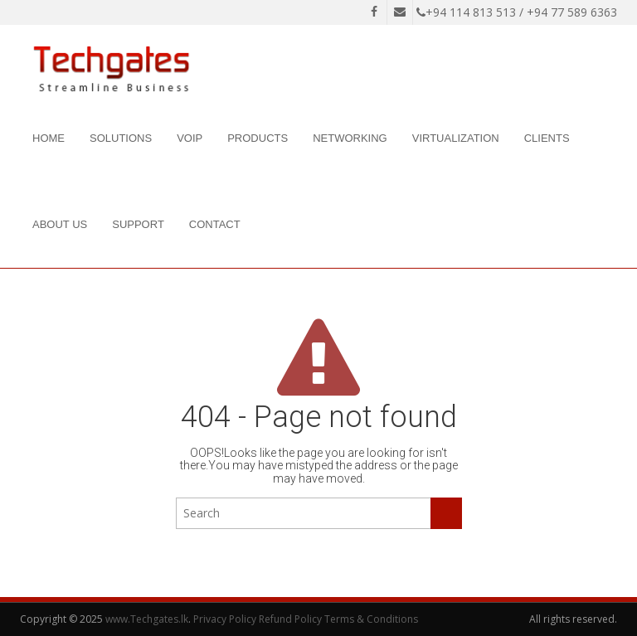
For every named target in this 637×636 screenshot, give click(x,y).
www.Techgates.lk (146, 619)
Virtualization (455, 138)
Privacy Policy (224, 619)
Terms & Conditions (371, 619)
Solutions (121, 138)
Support (138, 224)
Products (257, 138)
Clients (547, 138)
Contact (215, 224)
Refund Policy (290, 619)
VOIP (189, 138)
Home (48, 138)
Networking (350, 138)
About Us (59, 224)
